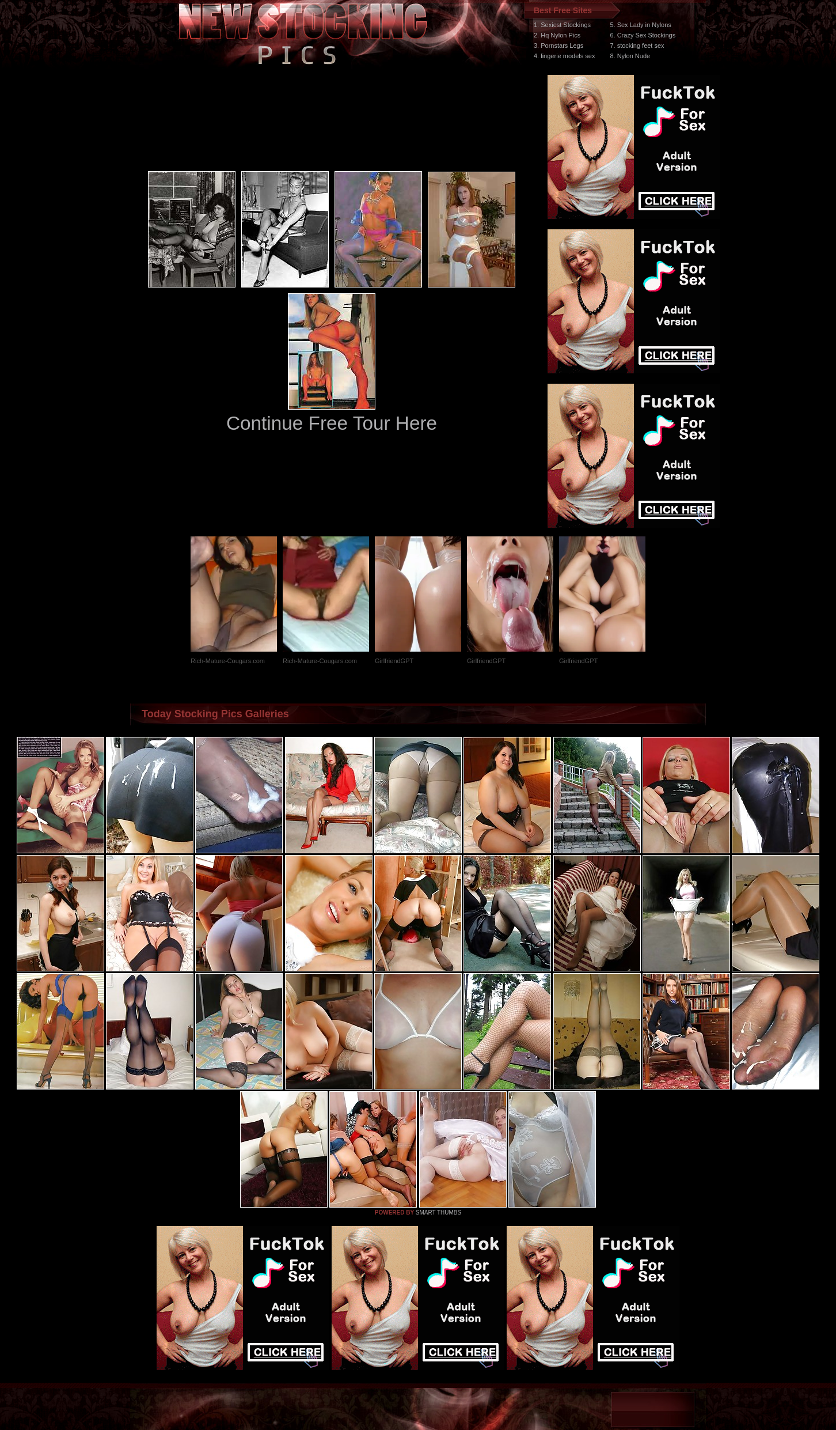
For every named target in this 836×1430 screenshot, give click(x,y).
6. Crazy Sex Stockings (642, 35)
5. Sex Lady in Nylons (640, 24)
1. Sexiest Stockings (562, 24)
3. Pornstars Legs (558, 45)
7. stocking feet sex (637, 45)
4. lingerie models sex (564, 55)
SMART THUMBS (438, 1212)
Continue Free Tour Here (331, 423)
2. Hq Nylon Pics (557, 35)
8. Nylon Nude (630, 55)
